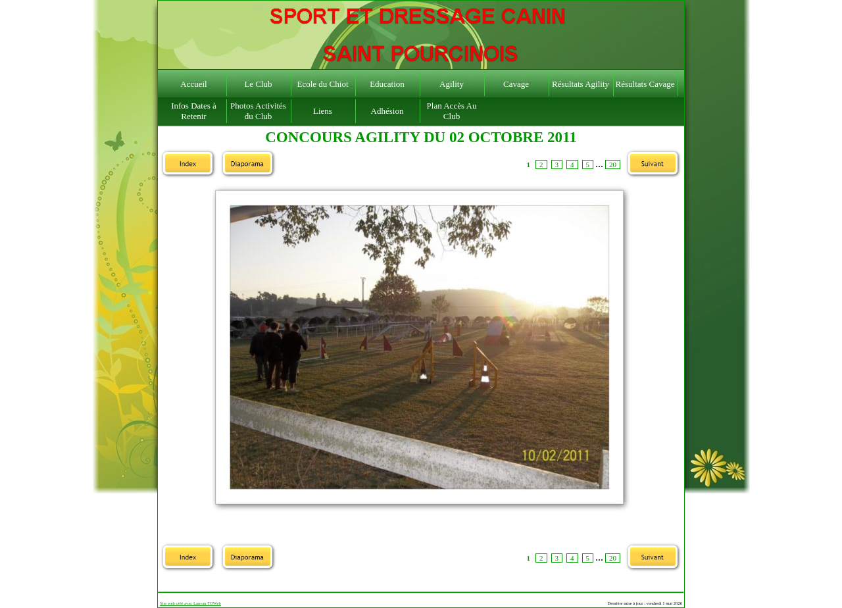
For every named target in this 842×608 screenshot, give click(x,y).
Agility (451, 84)
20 (612, 164)
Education (387, 84)
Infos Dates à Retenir (193, 111)
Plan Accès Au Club (452, 111)
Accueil (193, 84)
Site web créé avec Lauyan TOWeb (190, 603)
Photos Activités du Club (258, 111)
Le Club (258, 84)
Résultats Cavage (645, 84)
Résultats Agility (580, 84)
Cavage (516, 84)
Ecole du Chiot (323, 84)
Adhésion (387, 111)
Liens (322, 111)
